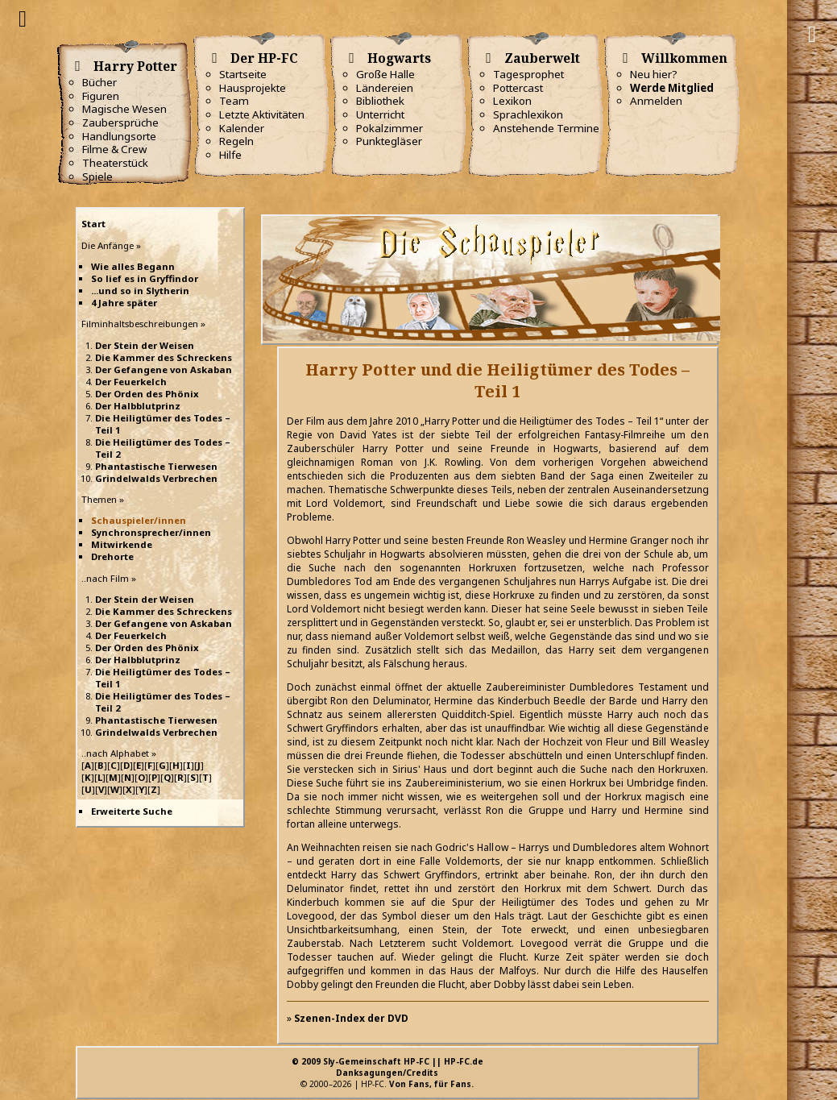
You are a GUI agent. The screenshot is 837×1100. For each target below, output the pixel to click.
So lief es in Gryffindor (144, 278)
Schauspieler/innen (138, 520)
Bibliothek (380, 100)
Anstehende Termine (546, 128)
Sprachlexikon (528, 114)
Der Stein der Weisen (144, 345)
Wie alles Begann (133, 266)
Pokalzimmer (389, 128)
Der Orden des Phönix (147, 394)
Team (234, 100)
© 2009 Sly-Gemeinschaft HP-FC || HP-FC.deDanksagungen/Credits (387, 1067)
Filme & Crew (114, 149)
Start (93, 224)
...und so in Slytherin (140, 290)
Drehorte (112, 556)
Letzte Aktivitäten (262, 114)
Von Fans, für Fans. (431, 1084)
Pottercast (518, 88)
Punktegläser (389, 141)
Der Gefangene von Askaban (163, 369)
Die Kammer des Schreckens (163, 357)
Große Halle (385, 74)
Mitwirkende (121, 544)
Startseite (243, 74)
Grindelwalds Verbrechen (156, 478)
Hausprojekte (252, 88)
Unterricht (380, 114)
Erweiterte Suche (131, 811)
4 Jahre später (124, 303)
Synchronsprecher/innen (151, 532)
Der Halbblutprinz (137, 406)
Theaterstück (115, 163)
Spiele (97, 176)
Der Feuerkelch (131, 382)
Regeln (236, 141)
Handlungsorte (119, 136)
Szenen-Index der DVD (351, 1018)
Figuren (100, 96)
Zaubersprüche (120, 122)
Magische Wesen (124, 109)
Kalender (241, 128)
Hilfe (230, 154)
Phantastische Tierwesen (156, 466)
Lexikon (512, 100)
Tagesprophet (528, 74)
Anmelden (656, 100)
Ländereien (384, 88)
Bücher (99, 82)
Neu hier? (653, 74)
